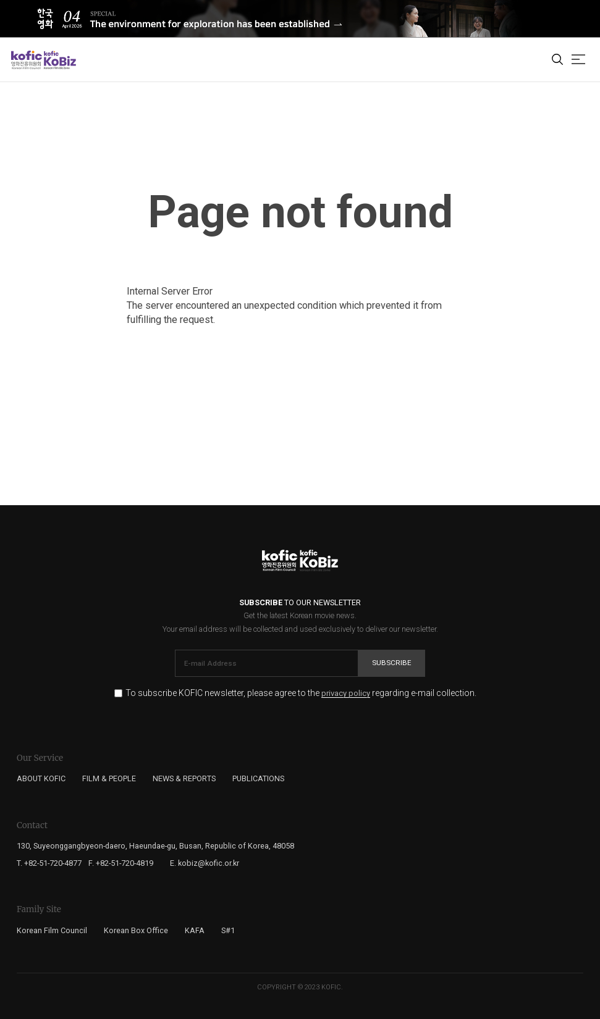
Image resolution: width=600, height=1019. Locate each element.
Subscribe (392, 662)
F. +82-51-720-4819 (120, 863)
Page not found (300, 212)
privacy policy (345, 693)
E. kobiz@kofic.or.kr (204, 863)
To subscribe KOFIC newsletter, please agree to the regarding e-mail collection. (300, 693)
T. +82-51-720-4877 (49, 863)
